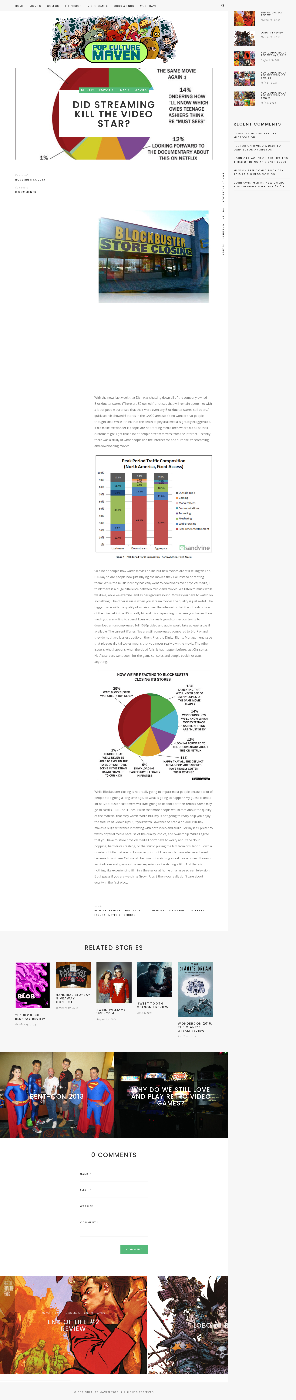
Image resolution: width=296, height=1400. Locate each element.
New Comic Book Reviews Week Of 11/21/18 (259, 184)
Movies (141, 90)
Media (125, 90)
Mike (237, 170)
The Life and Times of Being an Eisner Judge (261, 160)
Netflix (114, 915)
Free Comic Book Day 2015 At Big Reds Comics (259, 172)
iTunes (99, 915)
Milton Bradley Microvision (255, 135)
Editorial (107, 90)
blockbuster (105, 910)
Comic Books (73, 1313)
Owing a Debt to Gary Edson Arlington (257, 147)
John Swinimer (246, 182)
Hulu (183, 910)
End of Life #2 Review (73, 1325)
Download (157, 910)
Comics (88, 1313)
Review (101, 1313)
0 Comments (25, 192)
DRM (172, 910)
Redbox (130, 915)
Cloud (140, 910)
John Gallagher (247, 158)
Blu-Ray (87, 90)
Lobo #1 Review (221, 1325)
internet (197, 910)
